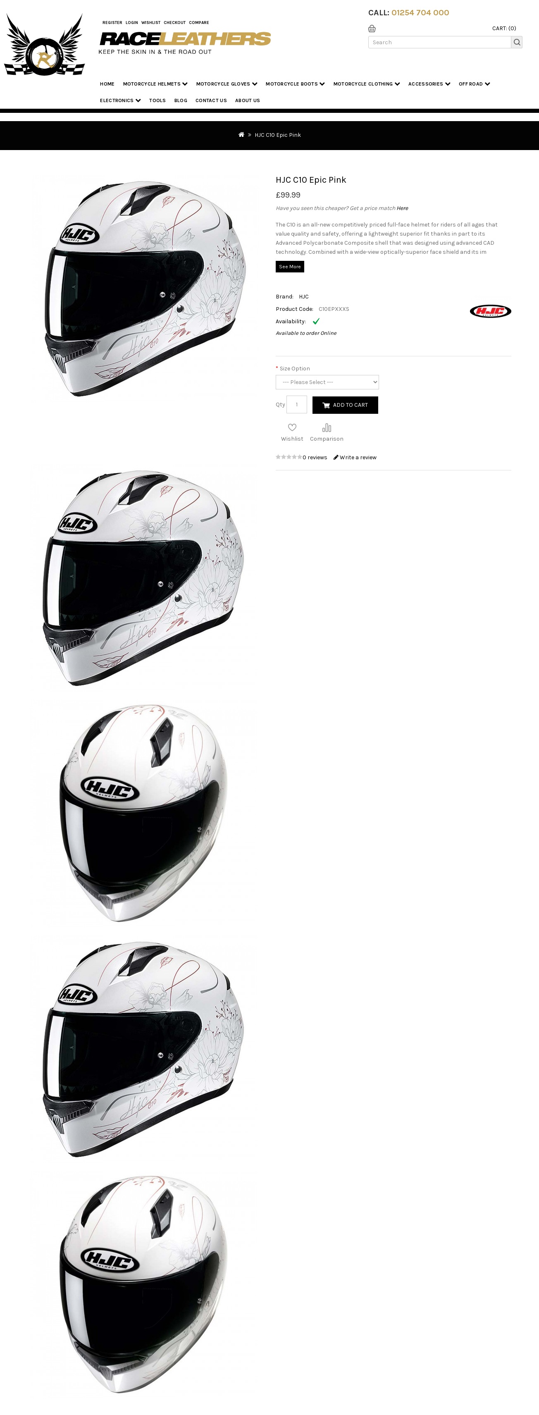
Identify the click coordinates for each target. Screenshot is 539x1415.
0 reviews (316, 457)
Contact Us (211, 100)
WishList (150, 22)
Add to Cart (350, 404)
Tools (157, 100)
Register (112, 22)
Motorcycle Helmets (155, 84)
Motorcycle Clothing (367, 84)
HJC (304, 296)
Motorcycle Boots (295, 84)
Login (132, 22)
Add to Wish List (292, 427)
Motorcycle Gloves (227, 84)
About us (247, 100)
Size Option (295, 368)
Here (402, 208)
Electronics (120, 100)
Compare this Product (326, 427)
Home (107, 84)
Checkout (175, 22)
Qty (280, 404)
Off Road (474, 84)
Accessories (429, 84)
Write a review (355, 457)
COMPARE (199, 22)
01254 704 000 (420, 12)
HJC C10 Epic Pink (278, 134)
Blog (180, 100)
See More (290, 267)
